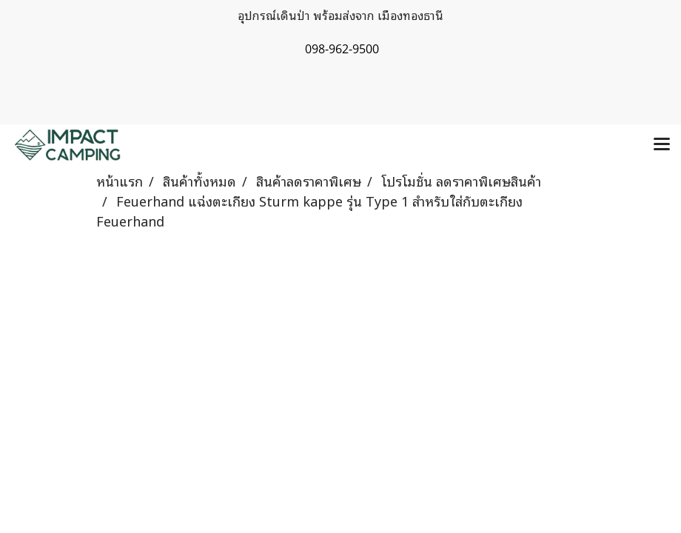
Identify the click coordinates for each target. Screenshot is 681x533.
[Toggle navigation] (661, 145)
